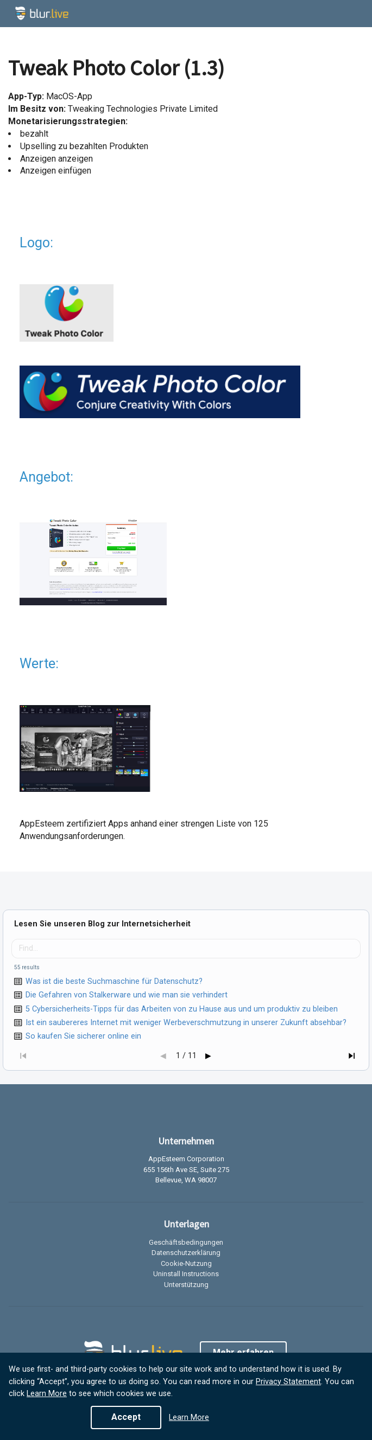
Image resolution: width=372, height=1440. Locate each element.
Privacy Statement (288, 1381)
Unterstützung (186, 1285)
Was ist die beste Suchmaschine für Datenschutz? (114, 981)
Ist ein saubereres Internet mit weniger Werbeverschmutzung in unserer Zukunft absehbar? (186, 1022)
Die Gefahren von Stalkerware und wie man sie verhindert (127, 995)
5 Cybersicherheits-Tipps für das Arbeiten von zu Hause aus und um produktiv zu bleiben (182, 1009)
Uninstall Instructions (186, 1274)
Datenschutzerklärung (186, 1253)
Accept (126, 1417)
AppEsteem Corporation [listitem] (186, 1159)
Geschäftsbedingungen (186, 1242)
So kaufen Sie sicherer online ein (83, 1036)
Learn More (47, 1393)
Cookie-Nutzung (186, 1263)
